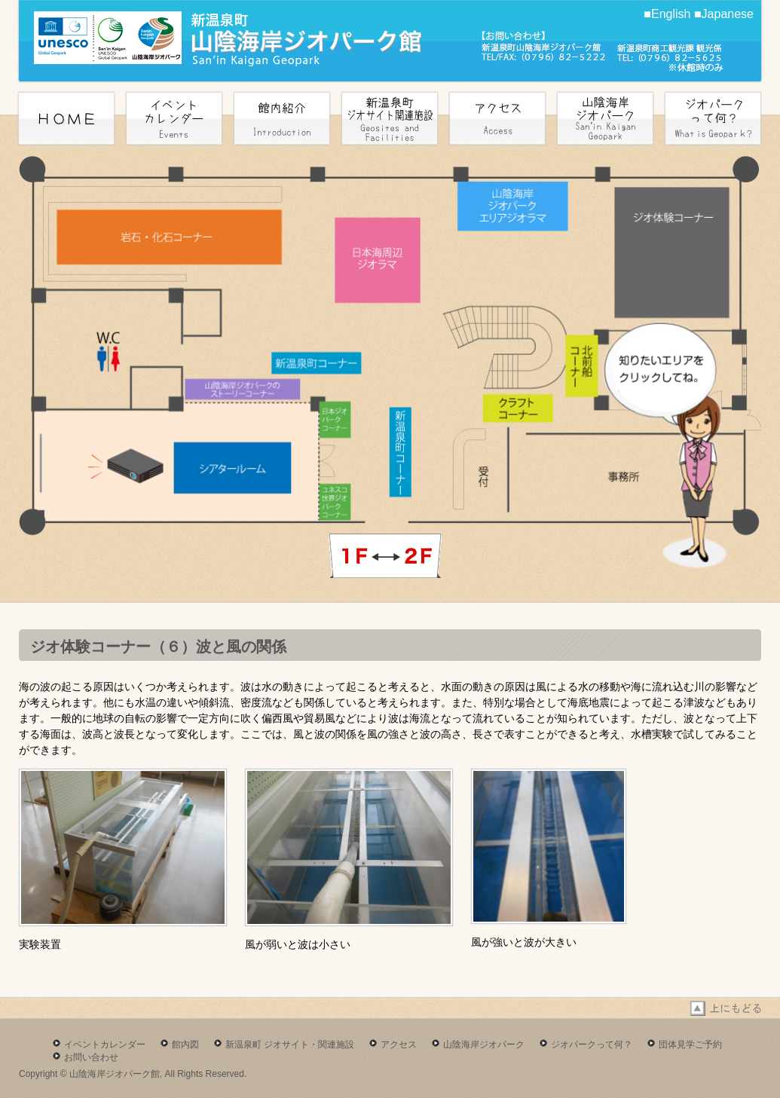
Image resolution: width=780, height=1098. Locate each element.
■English (667, 14)
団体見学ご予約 (690, 1044)
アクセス (399, 1044)
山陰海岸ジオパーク (484, 1044)
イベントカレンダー (104, 1044)
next (385, 556)
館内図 (185, 1044)
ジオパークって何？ (591, 1044)
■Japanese (724, 14)
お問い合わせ (91, 1057)
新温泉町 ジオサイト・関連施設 (289, 1044)
